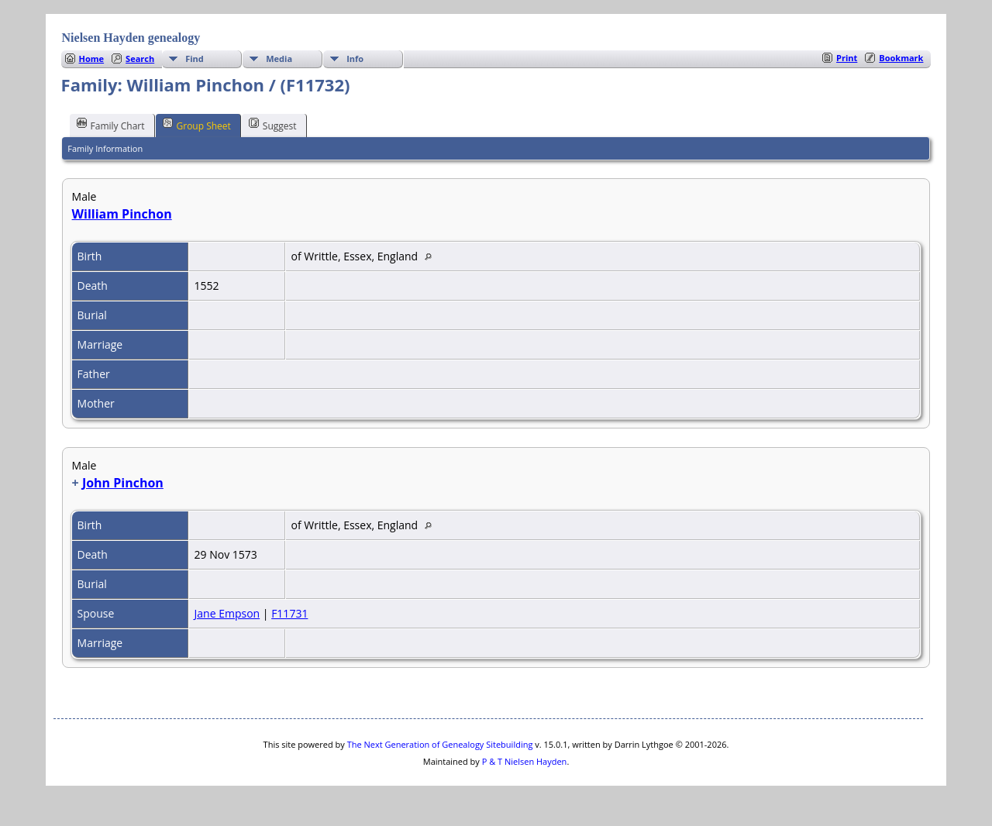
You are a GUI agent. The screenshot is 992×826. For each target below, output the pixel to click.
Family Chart (111, 125)
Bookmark (901, 58)
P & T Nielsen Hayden (524, 761)
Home (92, 58)
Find (194, 58)
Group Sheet (197, 125)
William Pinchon (122, 213)
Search (140, 58)
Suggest (273, 125)
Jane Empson (227, 613)
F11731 (289, 613)
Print (846, 58)
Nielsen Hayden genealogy (131, 37)
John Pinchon (123, 482)
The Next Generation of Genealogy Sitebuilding (440, 744)
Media (279, 58)
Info (354, 58)
